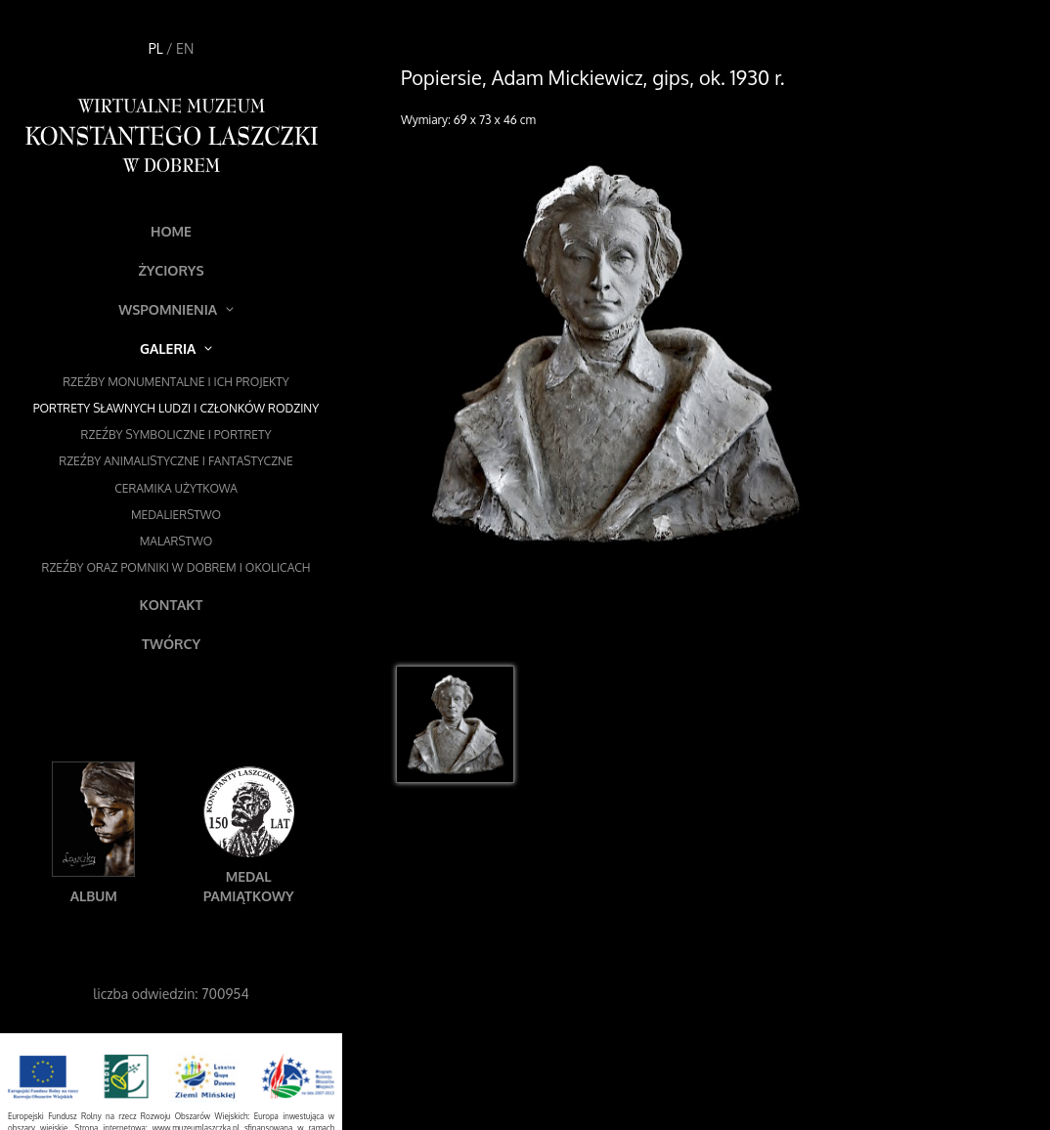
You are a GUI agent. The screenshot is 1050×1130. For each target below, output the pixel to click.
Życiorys (170, 270)
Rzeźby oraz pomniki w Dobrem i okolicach (176, 567)
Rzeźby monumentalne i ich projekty (176, 381)
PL (156, 48)
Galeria (176, 348)
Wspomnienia (176, 309)
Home (171, 231)
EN (185, 48)
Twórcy (171, 643)
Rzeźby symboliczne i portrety (176, 434)
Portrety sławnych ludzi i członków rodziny (176, 408)
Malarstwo (176, 541)
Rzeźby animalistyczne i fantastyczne (175, 461)
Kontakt (171, 604)
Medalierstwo (176, 514)
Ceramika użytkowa (176, 488)
